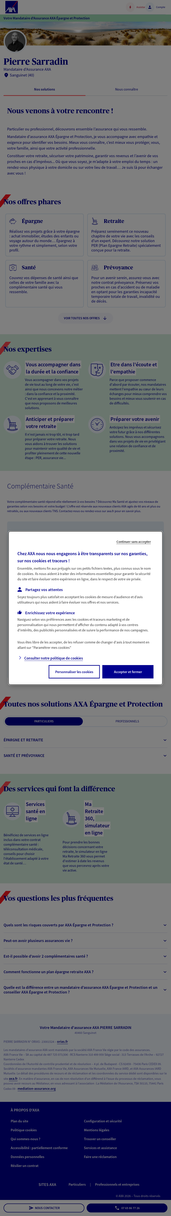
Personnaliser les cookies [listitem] (74, 672)
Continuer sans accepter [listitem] (133, 542)
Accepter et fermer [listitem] (128, 672)
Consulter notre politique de (53, 658)
